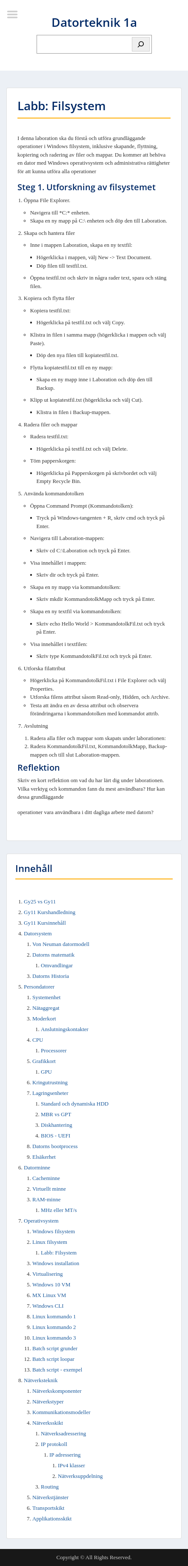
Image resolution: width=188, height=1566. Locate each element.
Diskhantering (56, 1125)
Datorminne (37, 1167)
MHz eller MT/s (59, 1210)
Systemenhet (46, 997)
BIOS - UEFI (55, 1135)
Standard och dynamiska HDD (74, 1103)
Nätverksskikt (47, 1423)
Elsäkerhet (44, 1157)
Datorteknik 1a (94, 22)
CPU (37, 1040)
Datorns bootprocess (55, 1146)
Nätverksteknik (40, 1380)
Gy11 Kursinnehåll (45, 923)
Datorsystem (38, 933)
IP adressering (65, 1455)
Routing (50, 1486)
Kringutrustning (50, 1082)
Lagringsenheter (50, 1093)
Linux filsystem (49, 1242)
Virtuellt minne (49, 1189)
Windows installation (55, 1263)
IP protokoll (54, 1444)
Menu (15, 14)
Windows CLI (48, 1306)
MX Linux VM (49, 1295)
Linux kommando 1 (54, 1316)
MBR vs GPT (56, 1114)
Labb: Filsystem (59, 1252)
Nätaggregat (46, 1008)
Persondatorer (39, 986)
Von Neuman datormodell (60, 944)
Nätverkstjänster (50, 1497)
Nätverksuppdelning (80, 1476)
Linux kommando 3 (54, 1338)
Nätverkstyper (48, 1401)
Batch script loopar (53, 1359)
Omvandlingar (57, 965)
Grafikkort (44, 1061)
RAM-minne (46, 1199)
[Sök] (141, 44)
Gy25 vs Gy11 (40, 901)
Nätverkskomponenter (57, 1391)
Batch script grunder (54, 1348)
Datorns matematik (53, 955)
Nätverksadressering (63, 1433)
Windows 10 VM (51, 1284)
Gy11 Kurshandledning (49, 912)
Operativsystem (41, 1220)
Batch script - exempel (57, 1369)
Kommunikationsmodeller (61, 1412)
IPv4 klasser (71, 1465)
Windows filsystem (53, 1231)
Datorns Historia (50, 976)
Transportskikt (48, 1508)
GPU (46, 1072)
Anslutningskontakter (64, 1029)
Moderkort (44, 1018)
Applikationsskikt (51, 1518)
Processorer (54, 1050)
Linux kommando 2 (54, 1327)
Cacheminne (46, 1178)
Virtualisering (47, 1274)
